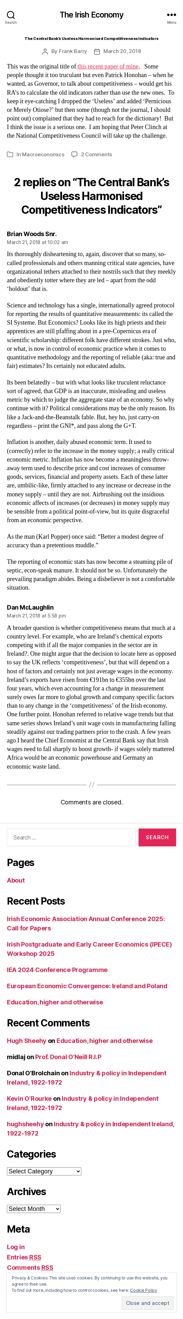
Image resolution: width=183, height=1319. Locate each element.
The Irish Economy (91, 15)
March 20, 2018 (122, 51)
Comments (30, 1267)
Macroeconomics (43, 154)
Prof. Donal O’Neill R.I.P (68, 1057)
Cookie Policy (143, 1290)
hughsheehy (25, 1124)
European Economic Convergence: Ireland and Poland (87, 986)
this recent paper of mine (107, 67)
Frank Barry (73, 51)
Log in (15, 1247)
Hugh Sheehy (27, 1040)
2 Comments (96, 154)
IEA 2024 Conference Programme (57, 969)
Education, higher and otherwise (55, 1002)
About (16, 880)
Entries (24, 1257)
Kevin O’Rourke (29, 1098)
